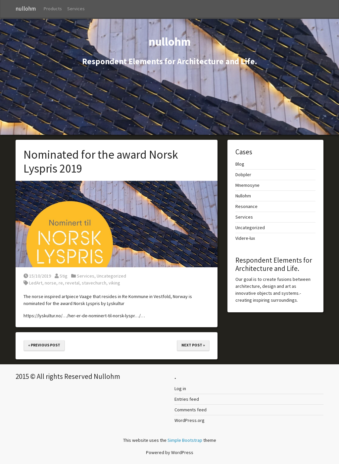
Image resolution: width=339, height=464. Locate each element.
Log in (180, 388)
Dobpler (243, 175)
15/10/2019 (37, 276)
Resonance (246, 206)
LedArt (35, 283)
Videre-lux (245, 238)
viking (114, 283)
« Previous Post (44, 344)
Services (76, 9)
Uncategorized (111, 276)
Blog (239, 164)
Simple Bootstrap (185, 440)
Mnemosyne (247, 185)
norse (50, 283)
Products (53, 9)
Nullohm (243, 196)
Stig (61, 276)
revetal (72, 283)
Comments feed (190, 410)
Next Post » (193, 344)
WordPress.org (189, 420)
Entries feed (186, 399)
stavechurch (94, 283)
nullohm (26, 8)
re (61, 283)
